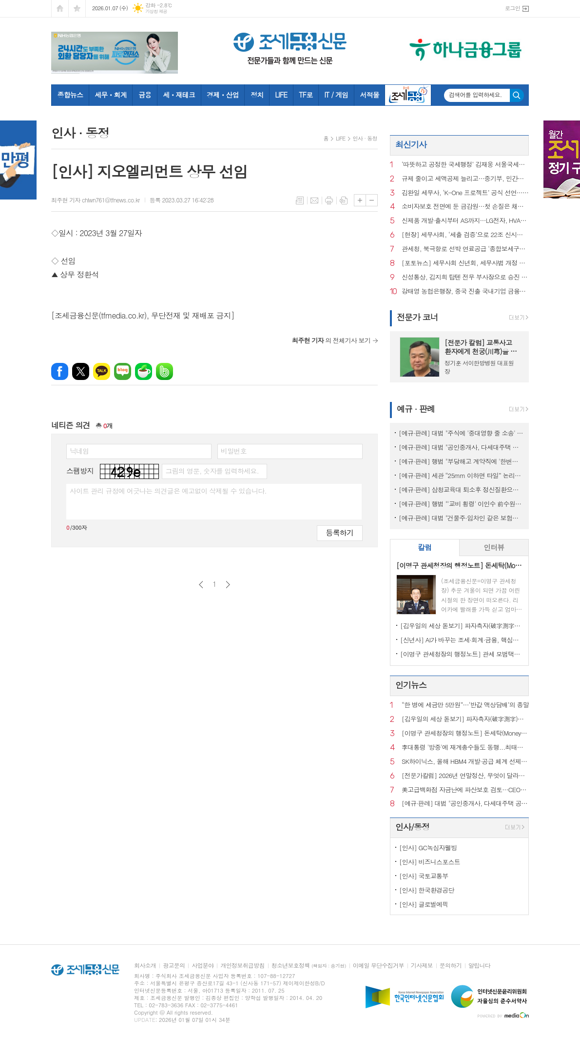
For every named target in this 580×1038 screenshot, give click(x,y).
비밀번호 (234, 450)
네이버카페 (143, 371)
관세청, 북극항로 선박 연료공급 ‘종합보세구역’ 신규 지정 (465, 249)
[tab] (425, 547)
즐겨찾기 (77, 8)
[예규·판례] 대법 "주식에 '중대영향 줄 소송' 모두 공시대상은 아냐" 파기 (461, 433)
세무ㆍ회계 (111, 95)
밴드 (164, 371)
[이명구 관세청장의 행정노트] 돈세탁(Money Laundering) (465, 733)
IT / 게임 (336, 95)
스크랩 (343, 200)
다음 (227, 584)
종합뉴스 (70, 95)
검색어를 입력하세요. (475, 95)
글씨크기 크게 (360, 200)
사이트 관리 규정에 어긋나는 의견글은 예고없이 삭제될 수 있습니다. (168, 490)
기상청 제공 (156, 11)
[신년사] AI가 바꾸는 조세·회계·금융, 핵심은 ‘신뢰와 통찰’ (461, 639)
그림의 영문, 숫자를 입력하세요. (211, 470)
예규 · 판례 (416, 409)
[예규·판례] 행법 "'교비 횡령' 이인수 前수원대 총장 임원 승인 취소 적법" (461, 503)
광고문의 (174, 965)
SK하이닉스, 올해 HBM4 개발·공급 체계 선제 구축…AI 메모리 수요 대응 (465, 762)
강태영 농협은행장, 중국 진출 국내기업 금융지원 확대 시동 (465, 291)
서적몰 (369, 95)
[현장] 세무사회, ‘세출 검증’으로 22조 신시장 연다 (465, 235)
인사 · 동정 (365, 138)
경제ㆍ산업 (223, 95)
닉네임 (79, 450)
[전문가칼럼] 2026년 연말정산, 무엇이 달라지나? (465, 776)
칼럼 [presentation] (424, 547)
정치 (257, 95)
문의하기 (451, 965)
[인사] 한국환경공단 (426, 890)
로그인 (512, 8)
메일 (314, 200)
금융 (144, 95)
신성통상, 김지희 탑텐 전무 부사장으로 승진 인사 (465, 277)
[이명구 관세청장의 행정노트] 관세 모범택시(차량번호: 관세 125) (461, 654)
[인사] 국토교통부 (423, 875)
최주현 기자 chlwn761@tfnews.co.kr (95, 200)
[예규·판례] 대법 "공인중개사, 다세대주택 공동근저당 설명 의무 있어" (461, 447)
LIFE (281, 95)
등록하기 (339, 532)
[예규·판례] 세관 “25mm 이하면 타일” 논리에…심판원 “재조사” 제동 (461, 475)
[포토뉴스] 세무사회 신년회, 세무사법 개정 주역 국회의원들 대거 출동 (465, 263)
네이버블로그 (122, 371)
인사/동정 (412, 827)
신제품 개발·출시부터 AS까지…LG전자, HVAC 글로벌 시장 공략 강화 (465, 221)
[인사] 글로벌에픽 (423, 904)
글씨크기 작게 (372, 200)
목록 (300, 200)
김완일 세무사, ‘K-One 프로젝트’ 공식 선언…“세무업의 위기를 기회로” (465, 193)
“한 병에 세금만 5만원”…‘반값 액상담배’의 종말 (465, 705)
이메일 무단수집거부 (378, 965)
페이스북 (59, 371)
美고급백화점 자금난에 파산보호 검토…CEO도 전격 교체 (465, 790)
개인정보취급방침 (242, 965)
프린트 (329, 200)
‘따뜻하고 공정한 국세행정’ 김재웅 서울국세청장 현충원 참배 (465, 164)
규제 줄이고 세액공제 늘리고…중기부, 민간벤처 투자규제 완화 (465, 179)
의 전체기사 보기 (331, 340)
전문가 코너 (417, 317)
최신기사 (410, 144)
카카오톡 (101, 371)
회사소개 (145, 965)
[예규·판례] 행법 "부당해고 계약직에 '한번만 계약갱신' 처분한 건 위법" (461, 461)
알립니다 (479, 965)
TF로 (305, 95)
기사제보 (422, 965)
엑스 (80, 371)
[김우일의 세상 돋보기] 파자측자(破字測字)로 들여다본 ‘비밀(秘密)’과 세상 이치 (461, 625)
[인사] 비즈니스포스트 (429, 861)
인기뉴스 (410, 685)
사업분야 (202, 965)
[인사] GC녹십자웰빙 (428, 847)
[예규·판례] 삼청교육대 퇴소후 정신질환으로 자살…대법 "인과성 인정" (461, 489)
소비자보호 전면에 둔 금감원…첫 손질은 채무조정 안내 (465, 206)
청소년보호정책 (308, 965)
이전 (201, 584)
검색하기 (517, 95)
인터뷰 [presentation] (493, 547)
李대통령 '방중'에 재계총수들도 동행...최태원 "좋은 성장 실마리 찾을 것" (465, 747)
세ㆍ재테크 (179, 95)
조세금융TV (408, 95)
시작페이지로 (60, 8)
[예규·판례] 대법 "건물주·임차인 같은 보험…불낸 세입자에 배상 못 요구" (461, 517)
